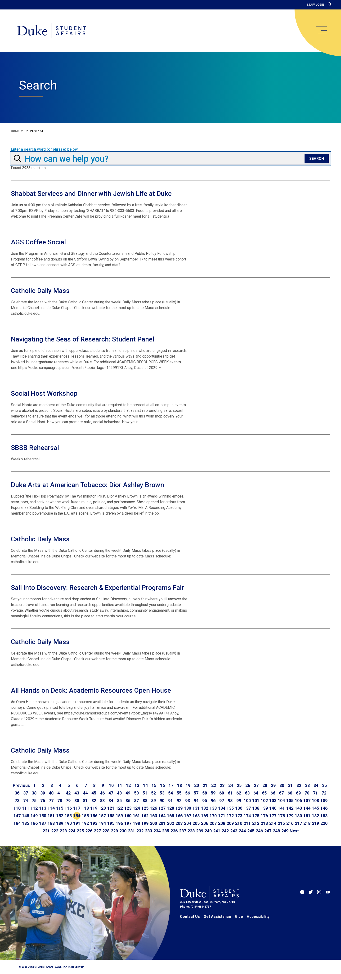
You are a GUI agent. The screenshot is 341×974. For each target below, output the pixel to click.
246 (259, 830)
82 (93, 800)
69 (298, 792)
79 (68, 800)
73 (17, 800)
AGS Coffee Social (38, 242)
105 (289, 800)
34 (316, 785)
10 (111, 785)
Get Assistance (217, 916)
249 (284, 830)
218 (306, 823)
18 (179, 785)
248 (276, 830)
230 (122, 830)
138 (255, 808)
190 (68, 823)
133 (213, 808)
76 (42, 800)
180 (298, 815)
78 (59, 800)
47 (110, 792)
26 (247, 785)
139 (264, 808)
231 (131, 830)
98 (230, 800)
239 (199, 830)
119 (93, 808)
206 (204, 823)
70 (307, 792)
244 (242, 830)
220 (324, 823)
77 (51, 800)
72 (324, 792)
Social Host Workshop (44, 393)
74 (25, 800)
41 (59, 792)
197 (127, 823)
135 (230, 808)
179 (289, 815)
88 (145, 800)
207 (213, 823)
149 (34, 815)
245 (250, 830)
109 (324, 800)
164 (162, 815)
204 (187, 823)
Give (239, 916)
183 (324, 815)
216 (289, 823)
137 (247, 808)
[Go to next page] (294, 831)
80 (76, 800)
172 (230, 815)
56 (187, 792)
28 (264, 785)
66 (272, 792)
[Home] (51, 31)
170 (213, 815)
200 (153, 823)
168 (196, 815)
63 (247, 792)
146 (324, 808)
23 (222, 785)
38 (34, 792)
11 (119, 785)
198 (136, 823)
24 (230, 785)
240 (208, 830)
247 (267, 830)
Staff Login (315, 4)
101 (255, 800)
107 (306, 800)
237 (182, 830)
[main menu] (321, 30)
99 (238, 800)
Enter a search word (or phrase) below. (44, 149)
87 (136, 800)
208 (221, 823)
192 (85, 823)
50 (136, 792)
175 (255, 815)
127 (162, 808)
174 (247, 815)
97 (221, 800)
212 (255, 823)
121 (110, 808)
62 (238, 792)
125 (144, 808)
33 (307, 785)
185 (25, 823)
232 (140, 830)
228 (105, 830)
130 (187, 808)
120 (102, 808)
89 (153, 800)
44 (85, 792)
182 (315, 815)
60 (221, 792)
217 (298, 823)
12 (128, 785)
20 (196, 785)
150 (42, 815)
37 (25, 792)
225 (80, 830)
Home (15, 131)
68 (289, 792)
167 (187, 815)
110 (17, 808)
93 (187, 800)
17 (171, 785)
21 (205, 785)
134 (221, 808)
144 (306, 808)
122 (119, 808)
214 (272, 823)
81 (85, 800)
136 (238, 808)
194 (102, 823)
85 (119, 800)
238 (191, 830)
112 (34, 808)
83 (102, 800)
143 (298, 808)
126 (153, 808)
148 (25, 815)
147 (17, 815)
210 (238, 823)
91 (170, 800)
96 (213, 800)
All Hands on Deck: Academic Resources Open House (91, 690)
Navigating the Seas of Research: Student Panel (82, 339)
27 (256, 785)
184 (17, 823)
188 (51, 823)
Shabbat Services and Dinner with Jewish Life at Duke (91, 193)
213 (264, 823)
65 (264, 792)
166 (179, 815)
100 (247, 800)
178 (281, 815)
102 (264, 800)
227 (97, 830)
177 (272, 815)
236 (174, 830)
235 (165, 830)
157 (102, 815)
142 (289, 808)
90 (162, 800)
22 (213, 785)
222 (54, 830)
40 (51, 792)
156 (93, 815)
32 (298, 785)
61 (230, 792)
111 (25, 808)
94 (196, 800)
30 (281, 785)
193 (93, 823)
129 (179, 808)
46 (102, 792)
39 (42, 792)
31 (290, 785)
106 (298, 800)
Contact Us (190, 916)
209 (230, 823)
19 (188, 785)
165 (170, 815)
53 (162, 792)
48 (119, 792)
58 (204, 792)
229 (114, 830)
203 (179, 823)
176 (264, 815)
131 (196, 808)
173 (238, 815)
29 (273, 785)
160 (127, 815)
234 (157, 830)
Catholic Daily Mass (40, 291)
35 (324, 785)
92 (179, 800)
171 (221, 815)
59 (213, 792)
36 (17, 792)
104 (281, 800)
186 (34, 823)
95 (204, 800)
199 (144, 823)
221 (46, 830)
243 (233, 830)
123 (127, 808)
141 (281, 808)
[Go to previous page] (21, 785)
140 (272, 808)
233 (148, 830)
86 (128, 800)
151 (51, 815)
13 (137, 785)
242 (225, 830)
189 (59, 823)
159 (119, 815)
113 (42, 808)
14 (145, 785)
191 (76, 823)
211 (247, 823)
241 (216, 830)
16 (162, 785)
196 (119, 823)
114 (51, 808)
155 (85, 815)
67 (281, 792)
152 (59, 815)
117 (76, 808)
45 (93, 792)
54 (170, 792)
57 (196, 792)
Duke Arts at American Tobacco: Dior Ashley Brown (87, 485)
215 (281, 823)
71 (315, 792)
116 (68, 808)
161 (136, 815)
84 (110, 800)
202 (170, 823)
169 (204, 815)
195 (110, 823)
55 (179, 792)
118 (85, 808)
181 (306, 815)
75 (34, 800)
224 (71, 830)
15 (154, 785)
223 (63, 830)
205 (196, 823)
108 (315, 800)
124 (136, 808)
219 (315, 823)
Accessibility (258, 916)
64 (255, 792)
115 (59, 808)
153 (68, 815)
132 (204, 808)
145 (315, 808)
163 (153, 815)
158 (110, 815)
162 (144, 815)
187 (42, 823)
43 (76, 792)
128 (170, 808)
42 (68, 792)
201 (162, 823)
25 (239, 785)
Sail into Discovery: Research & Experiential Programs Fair (97, 588)
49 (128, 792)
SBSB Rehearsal (35, 448)
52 (153, 792)
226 (88, 830)
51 (145, 792)
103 (272, 800)
